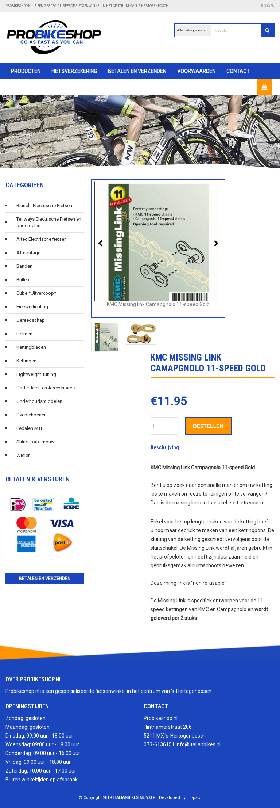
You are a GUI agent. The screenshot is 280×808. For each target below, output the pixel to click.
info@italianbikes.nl (198, 744)
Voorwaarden (196, 71)
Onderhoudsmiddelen (39, 401)
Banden (24, 266)
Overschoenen (31, 415)
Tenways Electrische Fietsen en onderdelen (48, 222)
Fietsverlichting (32, 306)
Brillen (22, 279)
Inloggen (266, 6)
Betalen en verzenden (137, 71)
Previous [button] (101, 243)
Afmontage (28, 252)
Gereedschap (30, 320)
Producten (25, 71)
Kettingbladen (31, 347)
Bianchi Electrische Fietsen (44, 205)
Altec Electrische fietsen (41, 239)
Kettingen (26, 360)
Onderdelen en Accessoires (45, 387)
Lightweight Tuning (36, 374)
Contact (238, 71)
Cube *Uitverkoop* (36, 293)
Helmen (24, 333)
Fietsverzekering (74, 71)
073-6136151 (159, 744)
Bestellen (208, 426)
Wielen (23, 455)
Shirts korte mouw (35, 442)
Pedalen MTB (30, 428)
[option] (140, 131)
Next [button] (215, 243)
